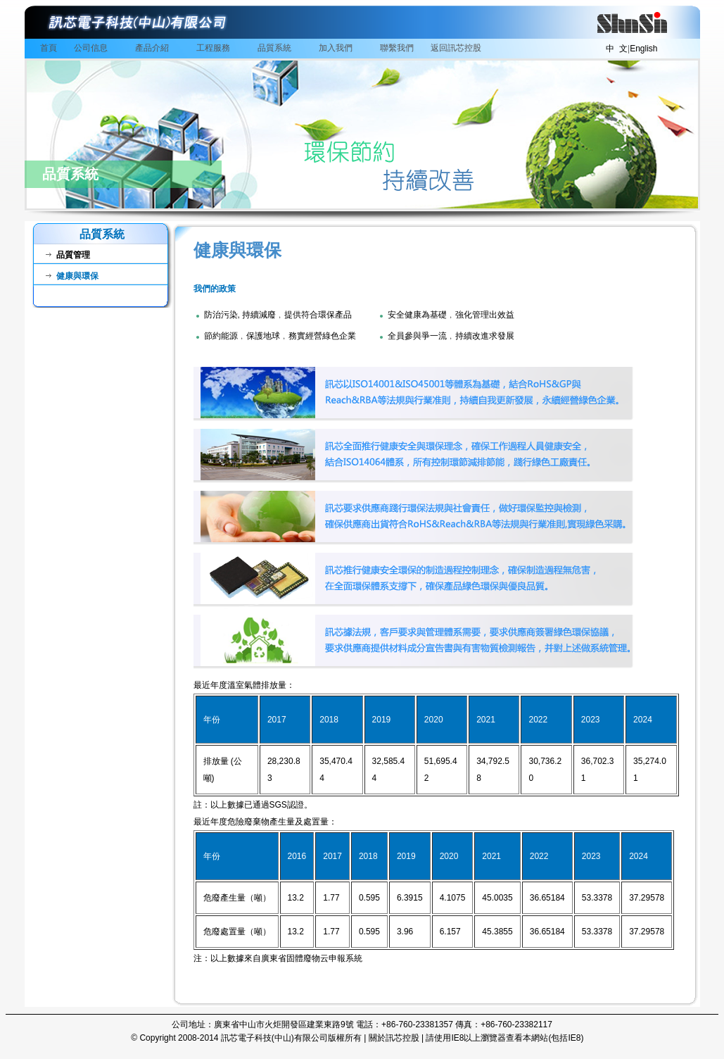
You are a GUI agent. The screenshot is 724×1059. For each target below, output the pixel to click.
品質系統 (276, 49)
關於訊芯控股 (394, 1038)
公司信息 (92, 49)
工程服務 (215, 49)
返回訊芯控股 (456, 48)
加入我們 (337, 49)
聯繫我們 (397, 48)
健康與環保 (72, 276)
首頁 (48, 48)
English (643, 49)
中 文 (617, 49)
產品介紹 (154, 49)
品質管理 (68, 255)
